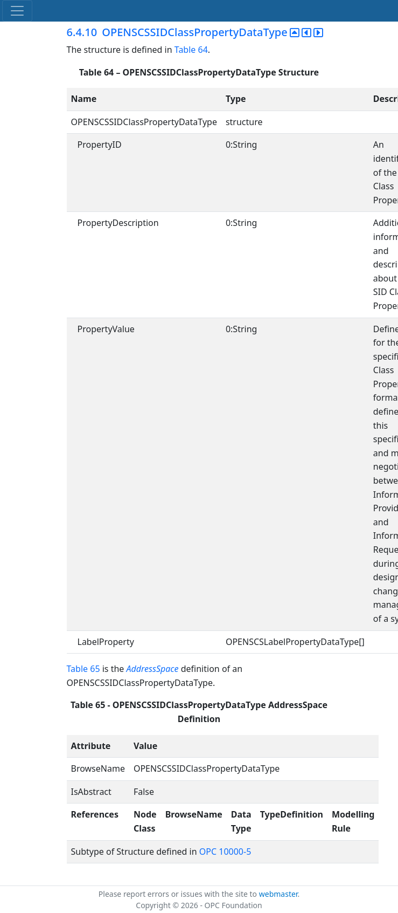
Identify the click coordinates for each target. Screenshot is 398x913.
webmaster (278, 894)
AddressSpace (153, 669)
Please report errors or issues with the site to (179, 894)
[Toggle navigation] (17, 11)
